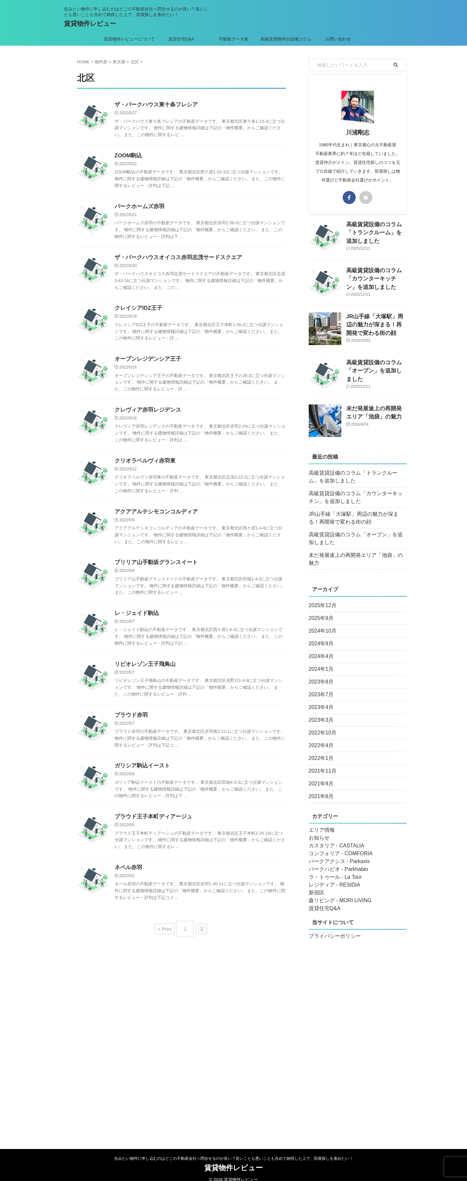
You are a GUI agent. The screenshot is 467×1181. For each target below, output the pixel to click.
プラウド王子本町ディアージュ (151, 826)
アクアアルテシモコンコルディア (154, 517)
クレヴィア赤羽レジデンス (146, 414)
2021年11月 (321, 763)
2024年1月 (320, 661)
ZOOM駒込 (128, 156)
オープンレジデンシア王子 (146, 362)
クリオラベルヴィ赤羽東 (143, 465)
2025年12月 (321, 597)
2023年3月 (320, 712)
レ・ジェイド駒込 (135, 620)
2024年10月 (321, 623)
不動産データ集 (233, 39)
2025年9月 (320, 610)
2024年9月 (320, 635)
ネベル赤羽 (128, 877)
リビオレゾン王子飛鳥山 (143, 671)
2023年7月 (320, 686)
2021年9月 (320, 776)
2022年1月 (320, 750)
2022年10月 (321, 725)
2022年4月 (320, 737)
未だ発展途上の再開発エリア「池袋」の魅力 (354, 555)
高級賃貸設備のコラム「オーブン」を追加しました (357, 538)
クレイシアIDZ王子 (137, 311)
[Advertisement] (358, 1033)
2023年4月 (320, 699)
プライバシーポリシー (331, 928)
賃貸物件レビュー (90, 23)
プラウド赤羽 (130, 723)
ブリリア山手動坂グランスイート (154, 568)
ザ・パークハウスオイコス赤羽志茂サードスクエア (175, 259)
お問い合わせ (338, 39)
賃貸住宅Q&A (181, 39)
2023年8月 (320, 674)
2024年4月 (320, 648)
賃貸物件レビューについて (129, 39)
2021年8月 (320, 788)
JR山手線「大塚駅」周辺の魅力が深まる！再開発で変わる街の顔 (376, 323)
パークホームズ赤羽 (138, 208)
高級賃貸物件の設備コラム (285, 39)
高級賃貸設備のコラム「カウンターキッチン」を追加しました (376, 277)
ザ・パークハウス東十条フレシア (154, 105)
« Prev (166, 936)
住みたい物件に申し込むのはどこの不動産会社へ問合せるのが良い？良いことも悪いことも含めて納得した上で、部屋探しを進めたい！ (233, 1150)
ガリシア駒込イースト (141, 774)
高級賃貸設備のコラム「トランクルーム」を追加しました (357, 476)
